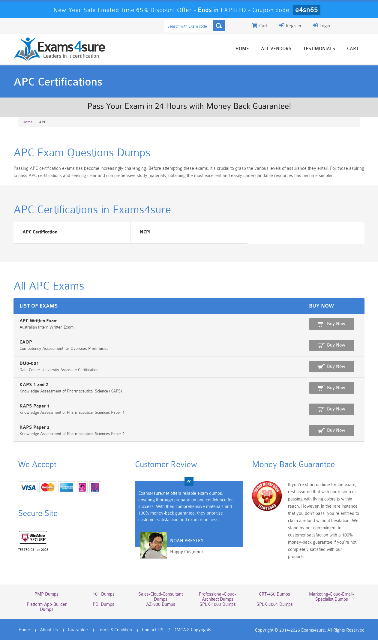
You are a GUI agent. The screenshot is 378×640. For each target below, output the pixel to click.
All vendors (276, 48)
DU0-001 (29, 363)
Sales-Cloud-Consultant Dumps (160, 597)
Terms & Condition (115, 629)
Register (290, 26)
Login (321, 26)
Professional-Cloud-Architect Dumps (217, 597)
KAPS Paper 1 (35, 406)
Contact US (153, 629)
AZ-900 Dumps (160, 604)
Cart (352, 48)
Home (242, 48)
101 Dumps (104, 594)
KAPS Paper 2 (35, 427)
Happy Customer (186, 551)
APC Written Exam (39, 320)
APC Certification (39, 232)
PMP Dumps (46, 594)
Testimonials (319, 48)
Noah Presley (186, 540)
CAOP (26, 342)
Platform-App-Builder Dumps (47, 607)
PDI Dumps (103, 604)
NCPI (145, 232)
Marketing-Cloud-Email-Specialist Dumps (331, 597)
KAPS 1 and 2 (34, 384)
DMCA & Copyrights (192, 629)
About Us (49, 629)
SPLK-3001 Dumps (274, 604)
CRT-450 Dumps (274, 594)
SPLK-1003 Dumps (218, 604)
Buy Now (336, 323)
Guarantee (78, 629)
